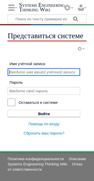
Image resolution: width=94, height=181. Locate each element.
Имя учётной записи (27, 64)
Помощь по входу (43, 124)
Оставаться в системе (38, 102)
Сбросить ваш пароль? (44, 133)
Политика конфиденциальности (36, 159)
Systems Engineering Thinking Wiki (42, 7)
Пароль (16, 82)
